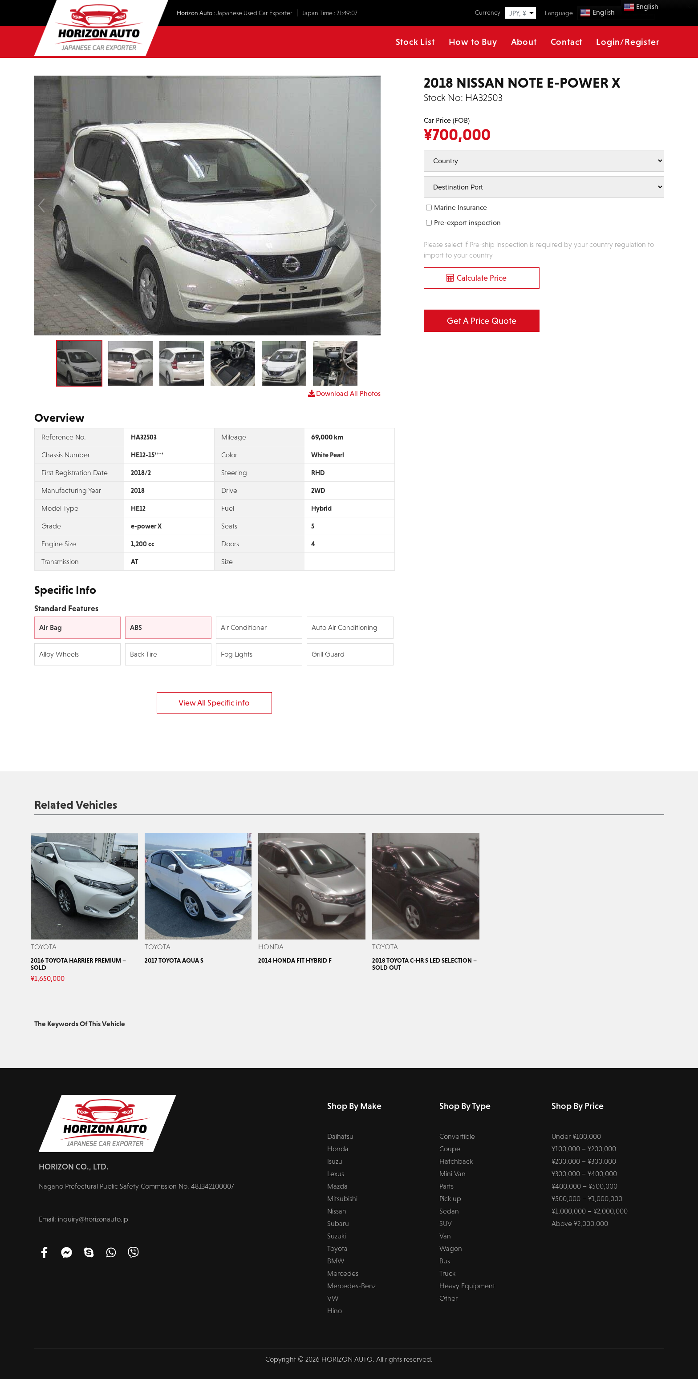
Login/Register (627, 42)
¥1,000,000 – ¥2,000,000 (590, 1211)
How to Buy (473, 42)
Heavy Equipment (467, 1286)
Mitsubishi (342, 1198)
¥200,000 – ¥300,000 (584, 1161)
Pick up (450, 1198)
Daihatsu (340, 1136)
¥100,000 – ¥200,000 (584, 1149)
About (524, 42)
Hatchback (456, 1161)
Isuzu (334, 1161)
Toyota (337, 1248)
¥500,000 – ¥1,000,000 (587, 1198)
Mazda (337, 1186)
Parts (446, 1186)
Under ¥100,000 (576, 1136)
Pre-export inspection (467, 222)
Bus (444, 1261)
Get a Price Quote (481, 321)
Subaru (338, 1223)
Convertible (457, 1136)
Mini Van (452, 1173)
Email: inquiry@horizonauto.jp (83, 1219)
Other (448, 1298)
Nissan (336, 1211)
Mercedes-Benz (351, 1286)
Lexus (335, 1173)
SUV (445, 1223)
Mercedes (342, 1273)
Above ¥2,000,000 (580, 1223)
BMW (336, 1261)
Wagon (450, 1248)
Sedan (449, 1211)
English (597, 13)
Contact (567, 42)
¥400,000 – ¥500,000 (584, 1186)
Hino (334, 1310)
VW (333, 1298)
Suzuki (336, 1236)
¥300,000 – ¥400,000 (584, 1173)
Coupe (449, 1149)
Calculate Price (482, 278)
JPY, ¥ (517, 13)
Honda (338, 1149)
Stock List (415, 42)
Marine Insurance (460, 207)
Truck (447, 1273)
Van (445, 1236)
